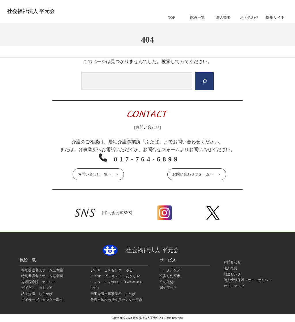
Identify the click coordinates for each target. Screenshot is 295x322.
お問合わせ (232, 262)
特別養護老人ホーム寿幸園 (42, 276)
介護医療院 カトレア (38, 282)
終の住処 (166, 282)
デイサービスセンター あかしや (115, 276)
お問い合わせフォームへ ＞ (197, 174)
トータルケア (170, 270)
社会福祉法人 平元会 (31, 11)
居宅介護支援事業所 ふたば (112, 294)
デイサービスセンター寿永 (42, 300)
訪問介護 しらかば (36, 294)
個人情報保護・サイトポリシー (248, 280)
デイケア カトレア (36, 288)
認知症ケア (168, 288)
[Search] (204, 81)
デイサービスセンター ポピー (113, 270)
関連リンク (232, 274)
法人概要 (230, 268)
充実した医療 (170, 276)
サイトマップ (234, 286)
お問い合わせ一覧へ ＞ (98, 174)
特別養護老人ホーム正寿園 (42, 270)
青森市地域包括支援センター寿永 (116, 300)
